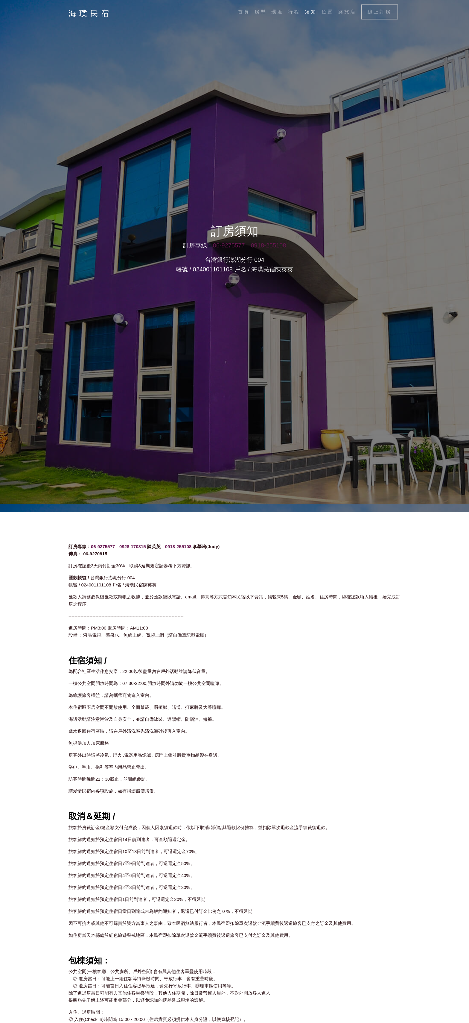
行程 (294, 11)
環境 (277, 11)
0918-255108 (268, 245)
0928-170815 (132, 546)
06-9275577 (229, 245)
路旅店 (347, 11)
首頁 (244, 11)
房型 (261, 11)
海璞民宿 (90, 13)
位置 (328, 11)
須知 (311, 11)
